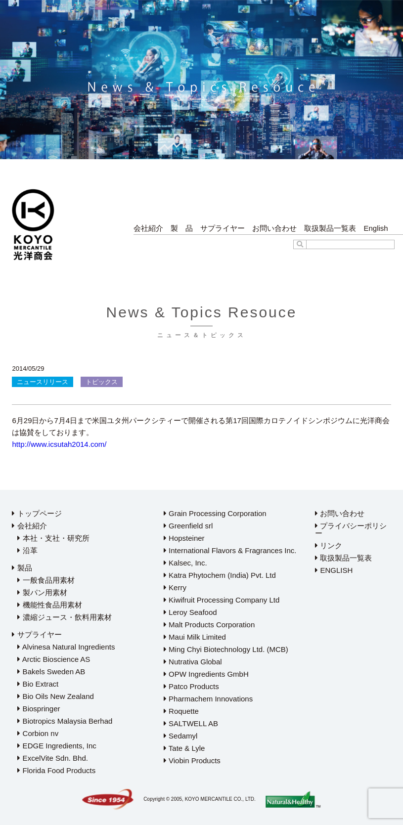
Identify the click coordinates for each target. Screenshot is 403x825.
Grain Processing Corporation (215, 513)
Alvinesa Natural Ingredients (66, 647)
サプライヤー (222, 228)
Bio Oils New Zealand (55, 696)
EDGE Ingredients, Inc (56, 745)
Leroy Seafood (190, 612)
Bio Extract (37, 684)
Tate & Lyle (184, 748)
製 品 (182, 228)
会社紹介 (148, 228)
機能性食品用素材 (49, 605)
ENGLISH (334, 570)
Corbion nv (37, 733)
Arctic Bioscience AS (53, 659)
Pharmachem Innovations (208, 699)
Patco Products (191, 686)
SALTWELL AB (191, 723)
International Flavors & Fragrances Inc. (230, 550)
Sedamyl (181, 736)
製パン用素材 (42, 592)
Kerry (175, 587)
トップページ (36, 513)
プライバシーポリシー (351, 529)
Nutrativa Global (193, 661)
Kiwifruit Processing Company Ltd (221, 600)
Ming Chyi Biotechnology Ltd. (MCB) (226, 649)
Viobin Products (192, 760)
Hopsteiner (184, 538)
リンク (328, 545)
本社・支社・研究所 (53, 538)
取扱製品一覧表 (330, 228)
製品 (22, 568)
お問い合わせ (274, 228)
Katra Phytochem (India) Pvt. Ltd (220, 575)
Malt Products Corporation (209, 624)
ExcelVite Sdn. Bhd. (52, 758)
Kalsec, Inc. (185, 563)
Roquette (181, 711)
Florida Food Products (56, 770)
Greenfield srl (188, 525)
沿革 (27, 550)
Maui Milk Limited (195, 637)
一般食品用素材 (45, 580)
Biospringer (38, 708)
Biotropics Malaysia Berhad (64, 721)
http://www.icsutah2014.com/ (59, 444)
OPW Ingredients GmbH (206, 674)
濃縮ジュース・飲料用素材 (64, 617)
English (375, 228)
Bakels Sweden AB (51, 671)
